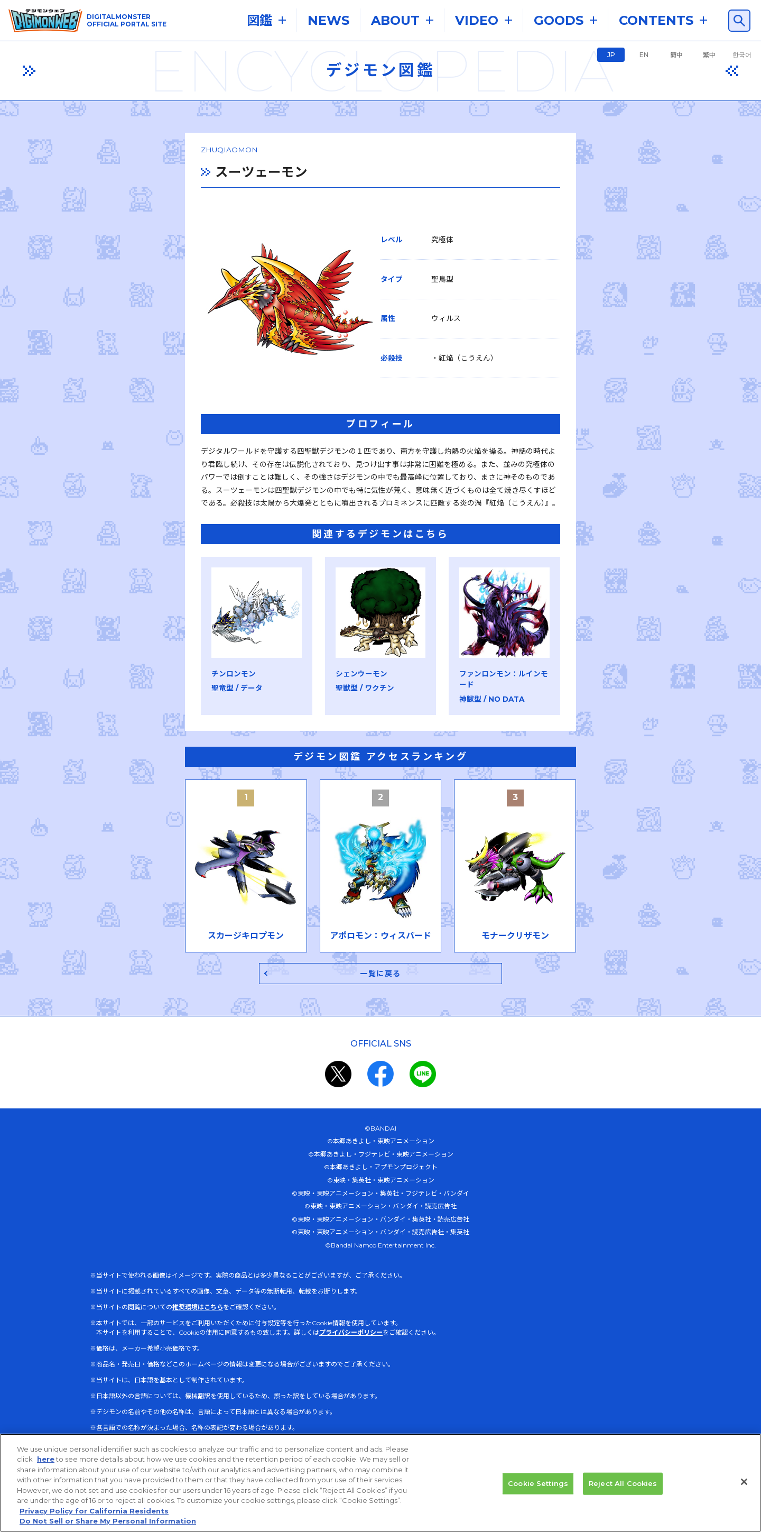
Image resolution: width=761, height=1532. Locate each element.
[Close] (744, 1486)
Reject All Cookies (623, 1488)
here (45, 1464)
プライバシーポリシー (351, 1357)
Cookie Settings (538, 1488)
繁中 (709, 55)
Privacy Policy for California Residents (94, 1515)
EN (643, 55)
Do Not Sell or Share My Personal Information (108, 1526)
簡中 (676, 55)
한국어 (741, 55)
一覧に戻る (381, 997)
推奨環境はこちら (197, 1331)
